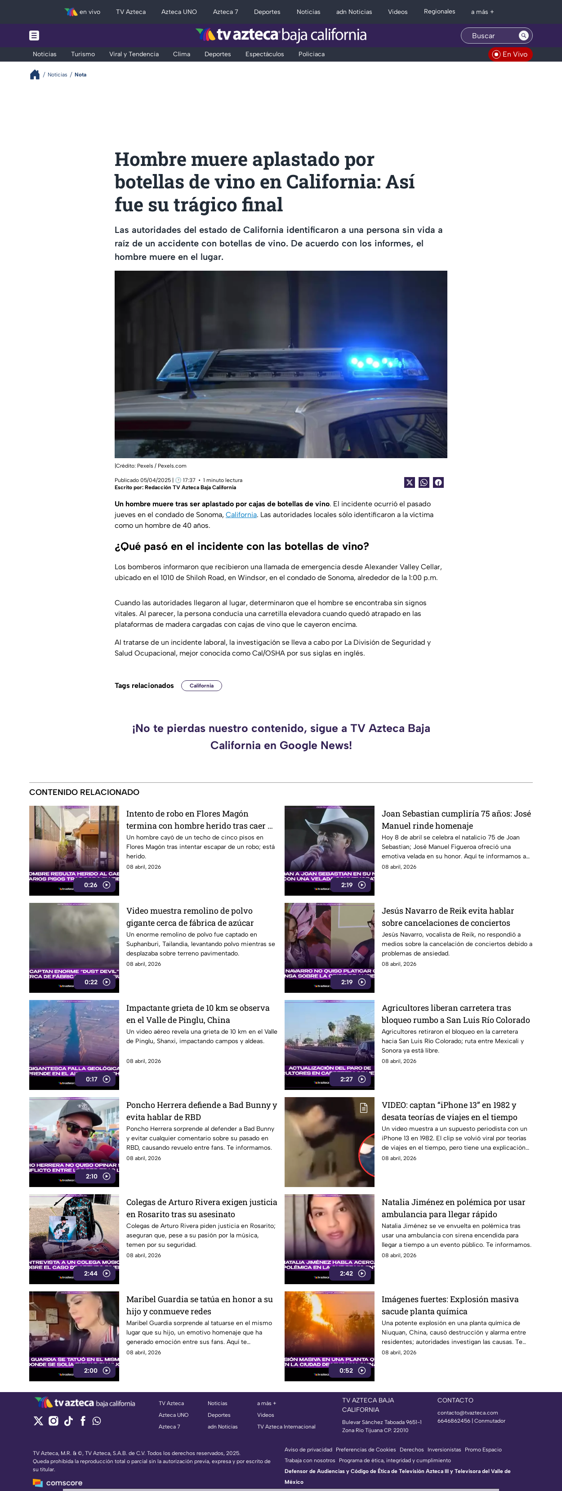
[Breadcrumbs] (38, 74)
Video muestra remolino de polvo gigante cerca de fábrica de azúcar (190, 916)
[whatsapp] (96, 1423)
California (241, 514)
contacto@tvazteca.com (467, 1413)
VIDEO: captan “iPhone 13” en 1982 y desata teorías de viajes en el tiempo (449, 1110)
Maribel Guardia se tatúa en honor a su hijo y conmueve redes (199, 1305)
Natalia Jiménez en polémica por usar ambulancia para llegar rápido (454, 1207)
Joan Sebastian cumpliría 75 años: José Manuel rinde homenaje (456, 819)
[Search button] (524, 35)
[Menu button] (65, 35)
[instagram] (53, 1424)
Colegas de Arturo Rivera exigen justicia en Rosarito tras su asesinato (201, 1207)
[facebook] (83, 1424)
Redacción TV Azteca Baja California (190, 487)
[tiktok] (68, 1424)
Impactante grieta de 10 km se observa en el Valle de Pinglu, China (198, 1013)
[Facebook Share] (438, 482)
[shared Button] (424, 482)
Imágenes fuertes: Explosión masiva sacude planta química (450, 1305)
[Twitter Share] (409, 482)
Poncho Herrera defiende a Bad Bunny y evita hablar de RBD (201, 1110)
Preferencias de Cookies (366, 1449)
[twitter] (38, 1424)
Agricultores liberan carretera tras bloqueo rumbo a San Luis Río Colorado (456, 1013)
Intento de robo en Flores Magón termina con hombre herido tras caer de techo (201, 819)
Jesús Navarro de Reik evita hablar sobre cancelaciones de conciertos (448, 916)
